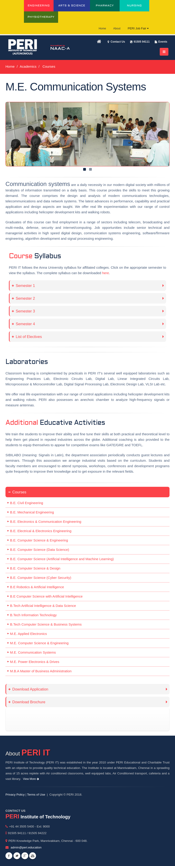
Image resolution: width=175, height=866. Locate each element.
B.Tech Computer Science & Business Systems (46, 624)
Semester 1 (23, 286)
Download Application (28, 689)
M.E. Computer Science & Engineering (39, 643)
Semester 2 (23, 298)
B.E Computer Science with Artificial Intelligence (46, 596)
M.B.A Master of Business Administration (41, 671)
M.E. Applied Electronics (28, 634)
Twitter (16, 855)
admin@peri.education (26, 847)
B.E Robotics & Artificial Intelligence (37, 587)
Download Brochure (26, 702)
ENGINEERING (39, 5)
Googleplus (24, 855)
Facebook (8, 855)
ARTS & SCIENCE (71, 5)
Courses (17, 492)
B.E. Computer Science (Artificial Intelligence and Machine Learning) (62, 559)
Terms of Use (36, 794)
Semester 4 (23, 324)
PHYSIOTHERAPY (41, 17)
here (105, 273)
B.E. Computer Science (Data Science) (39, 550)
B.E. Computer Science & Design (35, 568)
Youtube (32, 855)
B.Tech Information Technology (33, 615)
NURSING (134, 5)
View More (31, 779)
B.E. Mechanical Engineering (32, 512)
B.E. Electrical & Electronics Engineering (40, 531)
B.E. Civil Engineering (26, 503)
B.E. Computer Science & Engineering (39, 540)
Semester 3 (23, 311)
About (116, 28)
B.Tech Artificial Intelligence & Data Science (43, 606)
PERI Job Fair (138, 28)
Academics (28, 66)
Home (102, 28)
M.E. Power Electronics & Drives (34, 662)
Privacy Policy (15, 794)
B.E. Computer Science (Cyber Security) (40, 578)
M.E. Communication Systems (33, 652)
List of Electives (27, 337)
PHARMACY (105, 5)
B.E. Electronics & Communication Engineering (45, 521)
